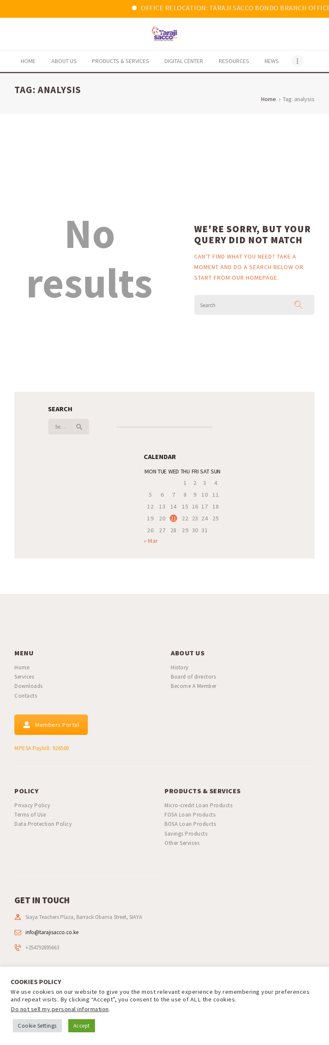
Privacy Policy (32, 805)
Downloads (28, 686)
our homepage (254, 277)
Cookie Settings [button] (37, 1025)
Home (268, 99)
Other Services (181, 843)
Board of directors (193, 676)
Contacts (25, 695)
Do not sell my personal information (60, 1009)
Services (24, 676)
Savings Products (185, 833)
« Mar (151, 540)
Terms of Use (30, 814)
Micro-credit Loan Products (198, 805)
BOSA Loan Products (190, 824)
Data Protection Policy (43, 824)
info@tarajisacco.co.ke (51, 932)
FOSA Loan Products (189, 814)
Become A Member (194, 686)
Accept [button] (81, 1025)
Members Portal (51, 725)
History (180, 667)
